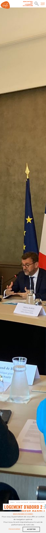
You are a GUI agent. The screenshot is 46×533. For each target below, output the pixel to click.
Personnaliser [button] (14, 529)
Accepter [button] (31, 529)
